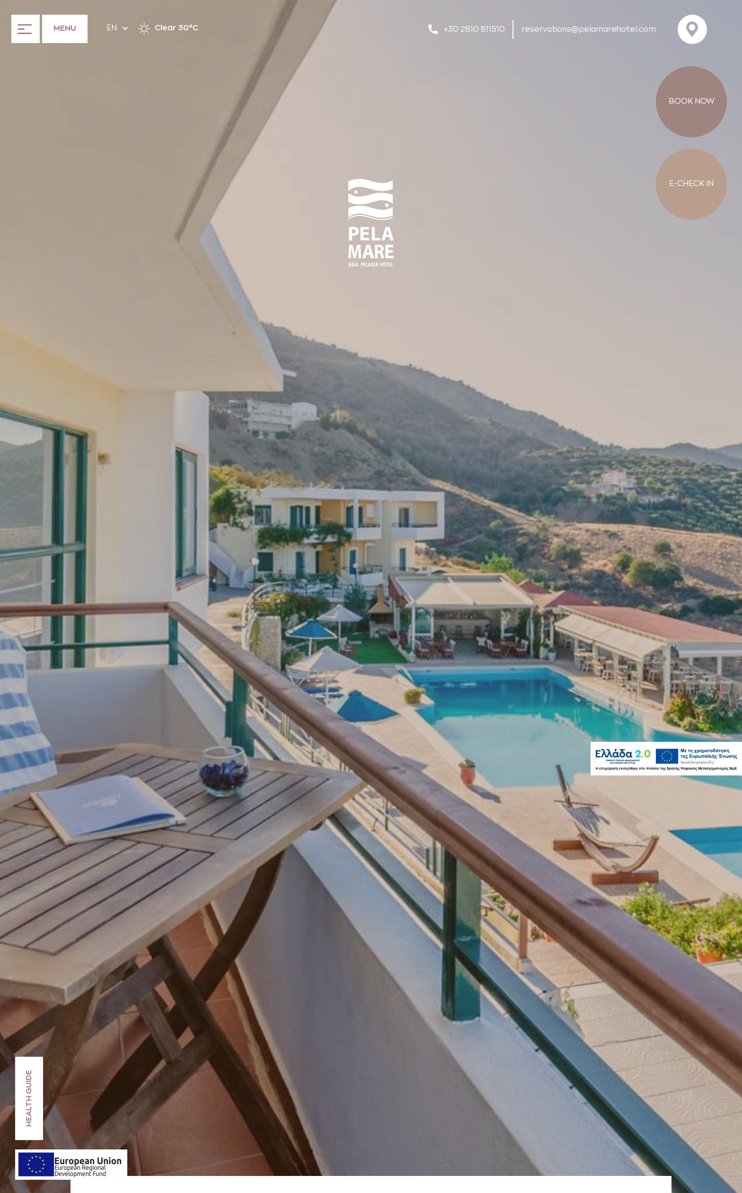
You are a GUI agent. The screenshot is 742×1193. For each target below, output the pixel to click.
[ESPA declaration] (71, 1164)
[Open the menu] (49, 28)
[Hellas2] (666, 758)
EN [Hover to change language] (117, 28)
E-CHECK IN (691, 183)
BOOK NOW (692, 101)
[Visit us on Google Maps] (695, 29)
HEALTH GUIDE (29, 1098)
